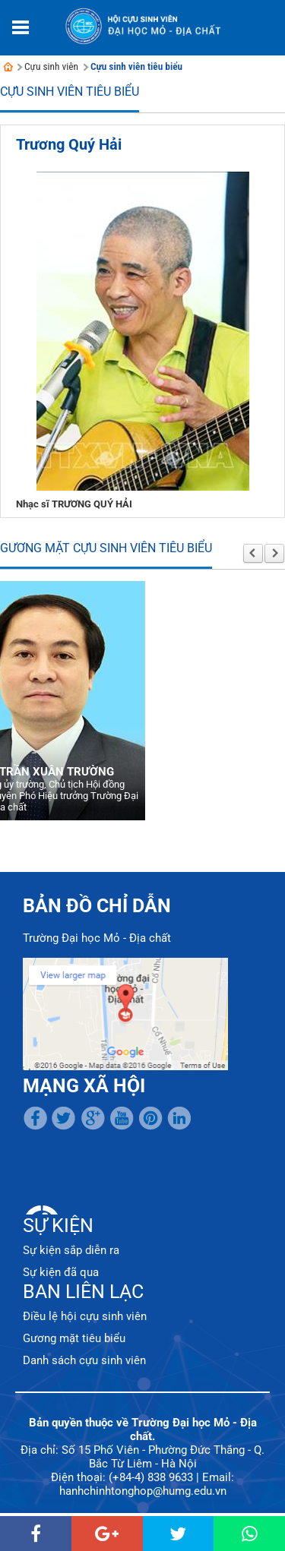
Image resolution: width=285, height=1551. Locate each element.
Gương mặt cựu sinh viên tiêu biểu (106, 548)
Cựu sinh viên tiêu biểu (136, 66)
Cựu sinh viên (51, 66)
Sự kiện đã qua (61, 1272)
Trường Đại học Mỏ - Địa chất (97, 938)
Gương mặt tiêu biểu (74, 1338)
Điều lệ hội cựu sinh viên (85, 1316)
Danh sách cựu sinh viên (84, 1360)
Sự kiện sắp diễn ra (71, 1250)
